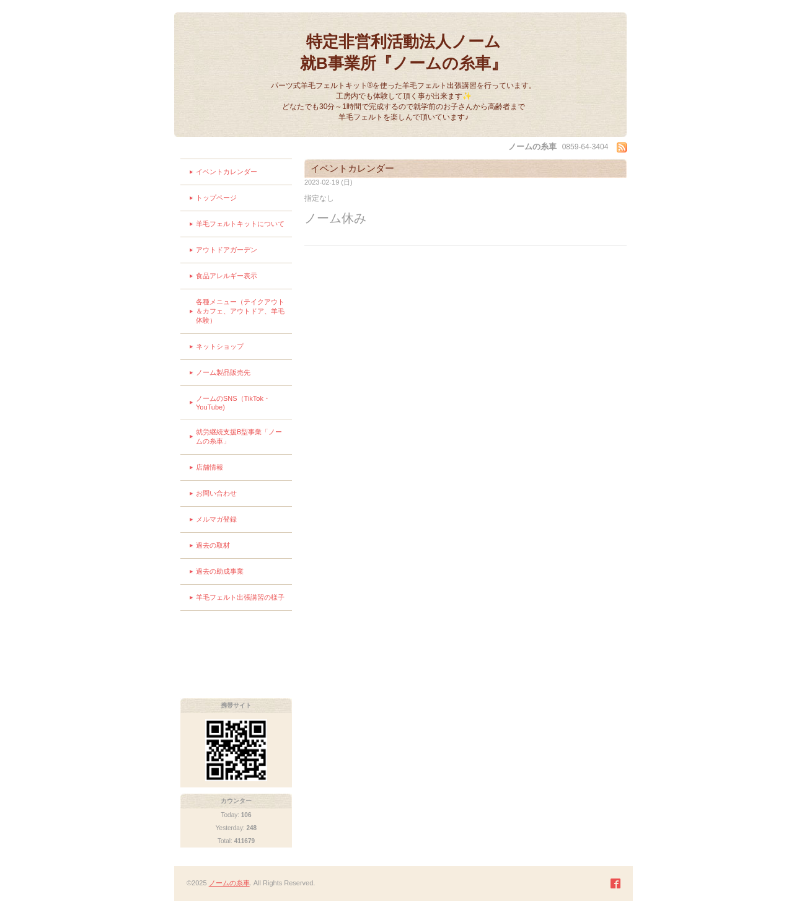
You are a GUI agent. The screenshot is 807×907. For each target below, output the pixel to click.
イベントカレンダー (226, 171)
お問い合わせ (216, 493)
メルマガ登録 (216, 519)
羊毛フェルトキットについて (240, 223)
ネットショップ (220, 346)
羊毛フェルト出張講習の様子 (240, 597)
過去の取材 (213, 545)
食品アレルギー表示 (226, 275)
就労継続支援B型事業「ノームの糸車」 (239, 436)
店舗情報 (209, 467)
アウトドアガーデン (226, 249)
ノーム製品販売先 (223, 372)
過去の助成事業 (220, 571)
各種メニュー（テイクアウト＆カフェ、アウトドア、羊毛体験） (240, 311)
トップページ (216, 197)
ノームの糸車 (229, 883)
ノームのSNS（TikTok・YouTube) (233, 403)
